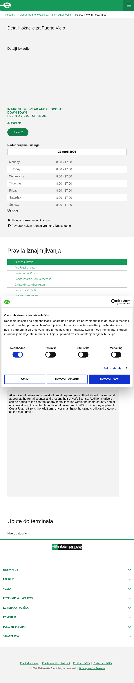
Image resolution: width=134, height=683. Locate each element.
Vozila (67, 589)
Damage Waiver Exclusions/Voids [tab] (34, 279)
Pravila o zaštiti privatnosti (56, 663)
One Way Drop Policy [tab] (27, 296)
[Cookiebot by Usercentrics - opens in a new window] (114, 301)
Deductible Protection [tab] (28, 290)
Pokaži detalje (113, 368)
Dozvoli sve (109, 379)
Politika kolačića (81, 663)
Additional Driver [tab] (25, 262)
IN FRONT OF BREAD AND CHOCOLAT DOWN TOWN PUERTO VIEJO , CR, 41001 (35, 112)
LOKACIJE (67, 579)
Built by (92, 668)
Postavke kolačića (102, 663)
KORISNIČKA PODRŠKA (67, 608)
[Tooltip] (55, 220)
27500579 (14, 122)
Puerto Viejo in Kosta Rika (90, 14)
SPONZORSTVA (67, 636)
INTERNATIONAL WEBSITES (67, 598)
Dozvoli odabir (67, 379)
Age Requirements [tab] (26, 267)
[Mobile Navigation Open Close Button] (128, 5)
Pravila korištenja (29, 663)
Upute (18, 133)
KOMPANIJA (67, 617)
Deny (25, 379)
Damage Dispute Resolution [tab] (31, 284)
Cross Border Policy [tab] (27, 273)
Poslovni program (67, 627)
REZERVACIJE (67, 569)
